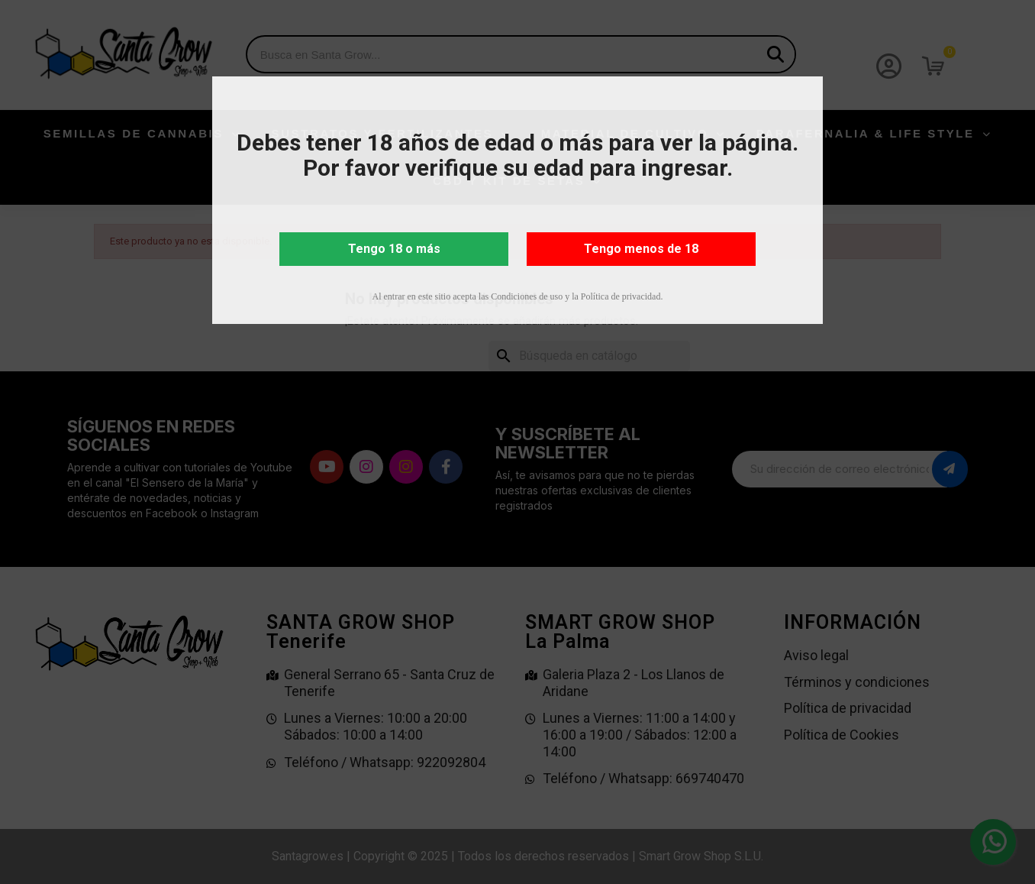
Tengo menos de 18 (641, 248)
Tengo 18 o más (394, 248)
